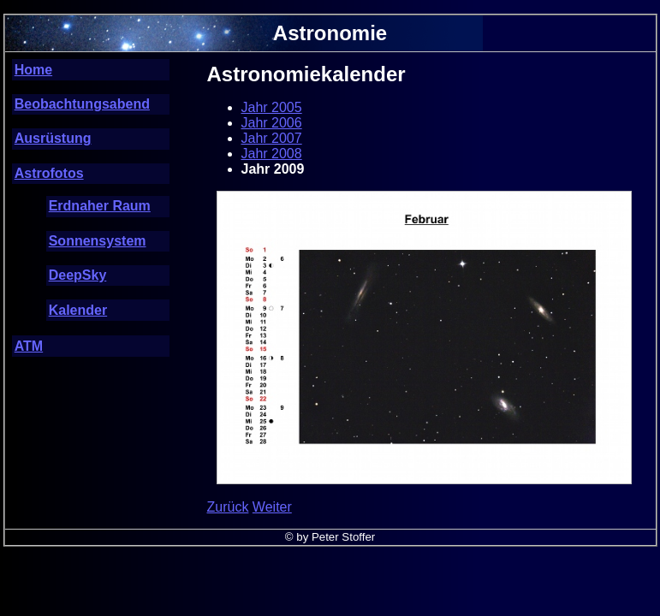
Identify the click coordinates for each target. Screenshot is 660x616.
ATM (29, 346)
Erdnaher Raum (100, 205)
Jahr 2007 (271, 138)
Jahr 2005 (271, 107)
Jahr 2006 (271, 123)
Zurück (228, 507)
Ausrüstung (53, 138)
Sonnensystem (97, 241)
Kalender (78, 310)
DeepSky (78, 275)
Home (33, 69)
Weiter (272, 507)
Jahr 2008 (271, 153)
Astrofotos (49, 173)
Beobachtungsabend (82, 104)
